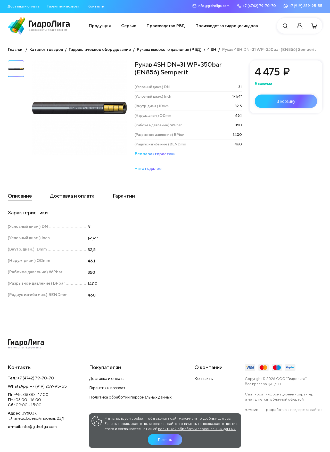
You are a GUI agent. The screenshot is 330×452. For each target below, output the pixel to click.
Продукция (100, 25)
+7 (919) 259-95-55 (48, 386)
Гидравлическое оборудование (100, 49)
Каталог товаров (46, 49)
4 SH (211, 49)
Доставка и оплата (23, 6)
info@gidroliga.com (39, 426)
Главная (15, 49)
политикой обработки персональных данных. (197, 429)
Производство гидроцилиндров (226, 25)
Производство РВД (165, 25)
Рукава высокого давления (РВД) (169, 49)
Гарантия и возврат (63, 6)
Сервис (128, 25)
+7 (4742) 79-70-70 (35, 378)
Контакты (95, 6)
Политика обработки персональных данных (130, 397)
